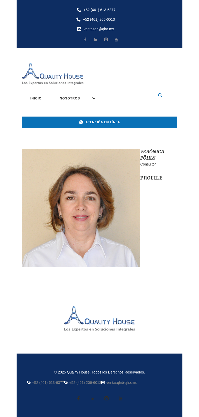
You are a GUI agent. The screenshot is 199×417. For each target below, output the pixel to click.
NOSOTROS (70, 98)
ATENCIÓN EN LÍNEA (99, 122)
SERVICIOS (109, 98)
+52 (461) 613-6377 (99, 10)
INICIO (36, 98)
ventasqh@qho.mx (99, 29)
